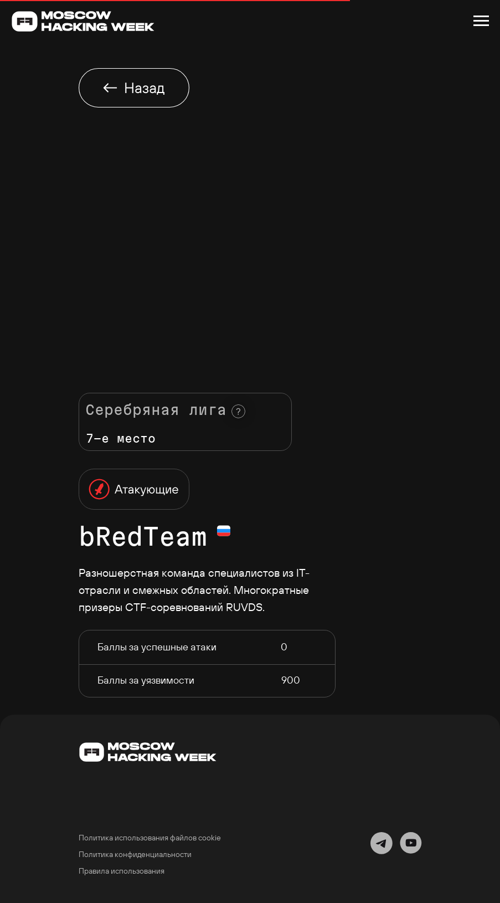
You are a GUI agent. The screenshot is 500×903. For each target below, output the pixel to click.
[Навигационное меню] (481, 21)
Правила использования (121, 871)
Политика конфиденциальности (135, 854)
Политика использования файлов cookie (150, 838)
